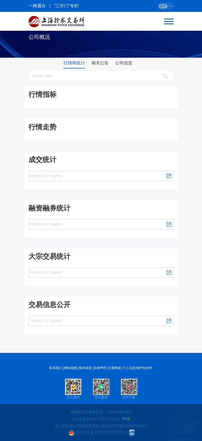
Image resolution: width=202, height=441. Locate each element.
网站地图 (70, 368)
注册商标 (114, 368)
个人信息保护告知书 (137, 368)
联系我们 (55, 368)
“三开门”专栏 (66, 6)
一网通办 (37, 6)
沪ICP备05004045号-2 (128, 426)
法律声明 (99, 368)
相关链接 (85, 368)
